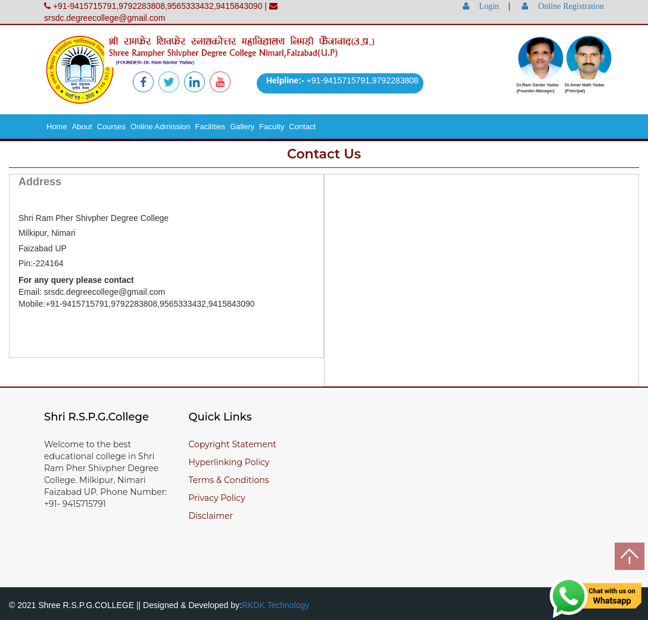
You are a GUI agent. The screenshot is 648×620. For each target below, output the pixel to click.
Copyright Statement (233, 444)
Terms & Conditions (229, 480)
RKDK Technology (275, 605)
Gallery (242, 126)
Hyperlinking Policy (229, 462)
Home (56, 126)
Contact (302, 126)
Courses (111, 126)
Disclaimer (211, 515)
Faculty (271, 126)
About (82, 126)
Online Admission (160, 126)
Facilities (210, 126)
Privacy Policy (217, 498)
